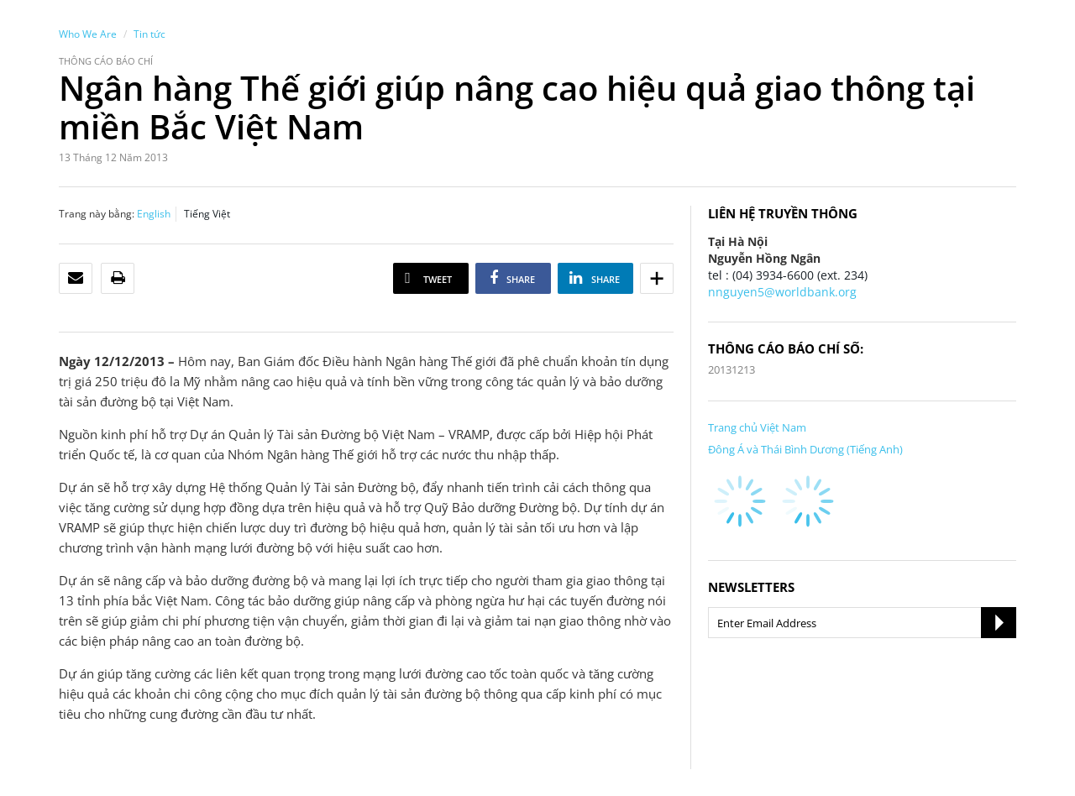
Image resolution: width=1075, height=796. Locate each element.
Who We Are (88, 34)
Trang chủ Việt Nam (757, 427)
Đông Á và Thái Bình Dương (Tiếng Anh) (805, 449)
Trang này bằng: (96, 214)
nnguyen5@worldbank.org (782, 292)
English (153, 214)
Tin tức (149, 34)
